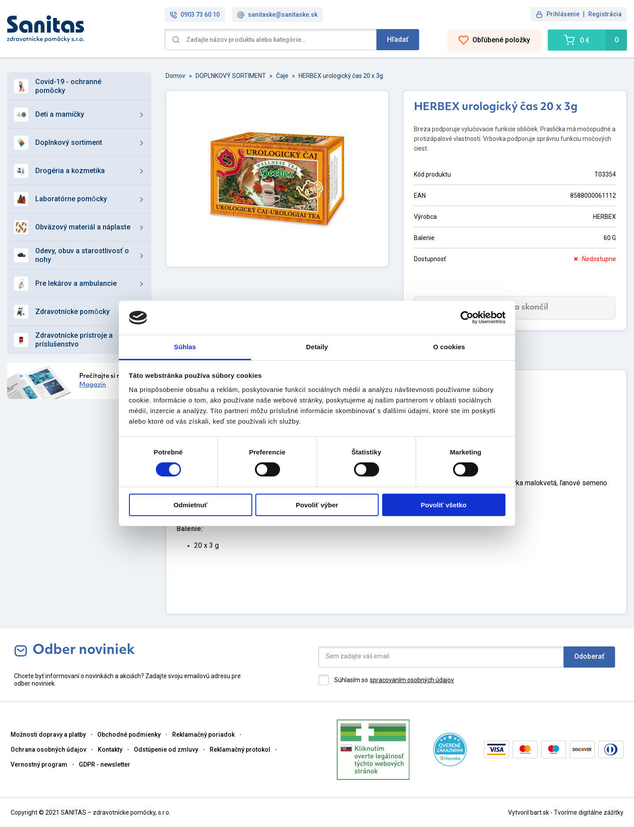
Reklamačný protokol (240, 749)
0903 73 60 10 (195, 14)
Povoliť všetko (444, 505)
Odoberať (589, 656)
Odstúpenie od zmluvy (166, 749)
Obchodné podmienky (129, 734)
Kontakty (110, 749)
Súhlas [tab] (185, 347)
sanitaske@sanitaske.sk (277, 14)
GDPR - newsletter (104, 764)
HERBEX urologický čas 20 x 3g (341, 75)
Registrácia (605, 14)
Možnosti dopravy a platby (48, 734)
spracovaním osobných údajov (412, 679)
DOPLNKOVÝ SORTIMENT (230, 75)
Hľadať (398, 39)
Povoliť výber (317, 505)
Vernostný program (39, 764)
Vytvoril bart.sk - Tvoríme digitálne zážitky (565, 812)
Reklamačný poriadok (203, 734)
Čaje (282, 75)
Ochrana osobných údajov (48, 749)
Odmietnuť (190, 505)
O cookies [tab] (449, 347)
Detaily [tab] (317, 347)
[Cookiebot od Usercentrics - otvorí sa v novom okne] (466, 317)
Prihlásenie (562, 14)
